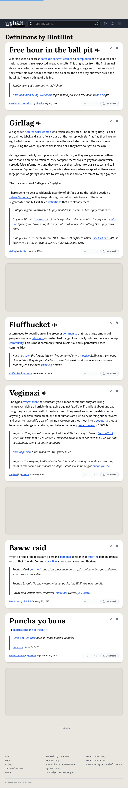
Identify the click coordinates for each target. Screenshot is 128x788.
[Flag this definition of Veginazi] (117, 391)
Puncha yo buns (17, 655)
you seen (25, 356)
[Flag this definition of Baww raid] (117, 546)
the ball (100, 95)
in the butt (40, 630)
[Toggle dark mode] (112, 24)
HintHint (40, 103)
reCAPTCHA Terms (95, 760)
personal (65, 557)
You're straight (43, 219)
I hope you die (101, 466)
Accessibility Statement (58, 756)
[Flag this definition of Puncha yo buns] (117, 619)
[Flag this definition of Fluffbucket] (117, 322)
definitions (54, 202)
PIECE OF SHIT (101, 238)
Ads (7, 756)
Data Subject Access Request (60, 772)
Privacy (9, 764)
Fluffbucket (15, 373)
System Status (53, 768)
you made (36, 569)
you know (83, 593)
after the (93, 557)
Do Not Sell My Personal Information (104, 764)
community (70, 334)
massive (85, 356)
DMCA (8, 772)
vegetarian (31, 402)
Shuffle (64, 728)
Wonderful (46, 95)
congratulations (62, 59)
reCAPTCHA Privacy (96, 756)
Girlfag (12, 251)
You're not (61, 593)
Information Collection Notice (60, 764)
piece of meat (86, 425)
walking (47, 365)
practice (52, 561)
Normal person (22, 452)
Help (7, 760)
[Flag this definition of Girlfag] (117, 121)
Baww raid (14, 601)
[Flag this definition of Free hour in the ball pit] (117, 48)
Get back (30, 638)
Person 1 (18, 638)
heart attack (105, 433)
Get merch (109, 103)
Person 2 (18, 647)
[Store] (105, 24)
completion (84, 59)
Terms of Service (14, 768)
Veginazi (13, 474)
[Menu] (120, 24)
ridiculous (38, 338)
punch (17, 630)
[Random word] (96, 24)
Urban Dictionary (19, 197)
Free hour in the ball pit (20, 103)
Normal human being (25, 95)
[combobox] (63, 23)
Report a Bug (52, 760)
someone (27, 630)
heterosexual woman (38, 132)
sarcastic (46, 59)
